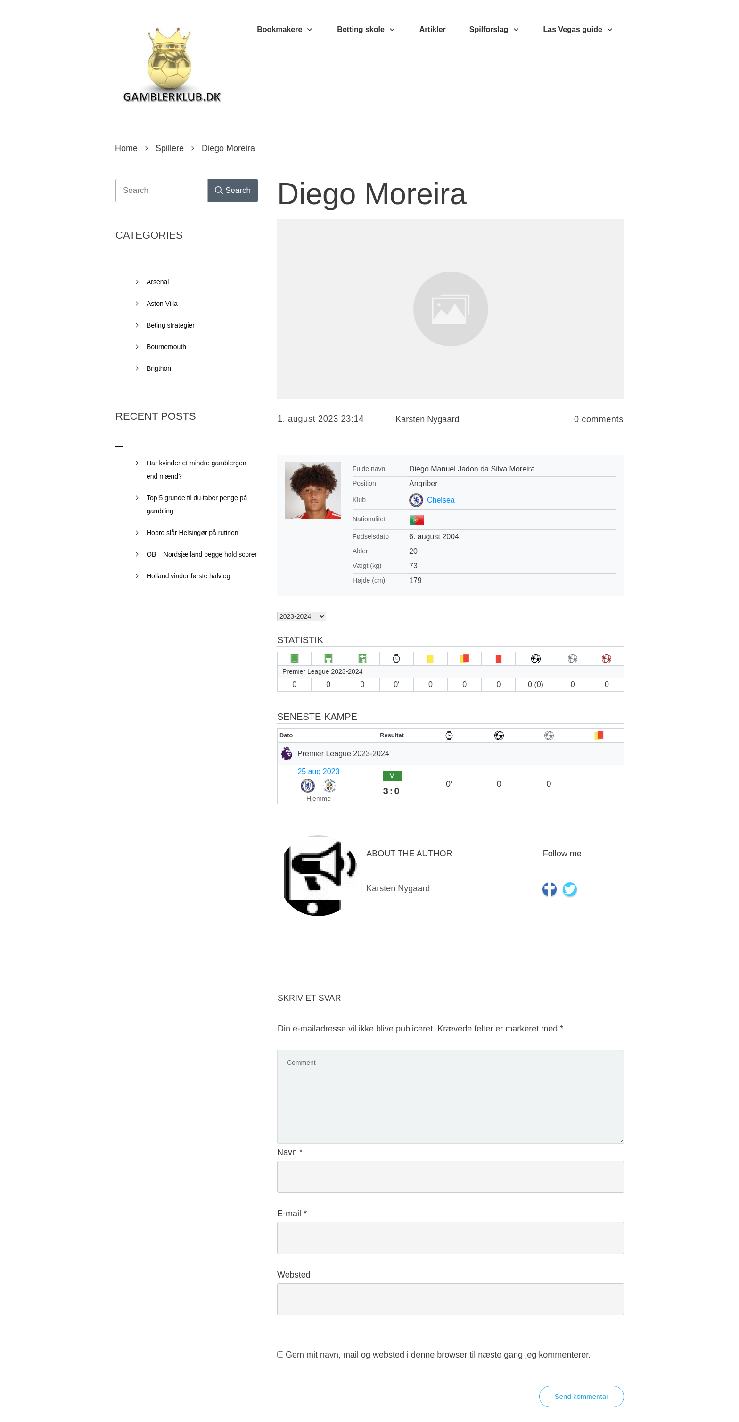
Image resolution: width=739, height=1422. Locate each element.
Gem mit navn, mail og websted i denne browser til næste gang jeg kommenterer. (438, 1329)
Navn (290, 1127)
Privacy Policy (422, 1401)
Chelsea (441, 500)
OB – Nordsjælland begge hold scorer (202, 554)
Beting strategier (171, 325)
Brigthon (159, 368)
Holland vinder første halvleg (188, 576)
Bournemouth (166, 347)
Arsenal (158, 282)
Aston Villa (162, 303)
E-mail (292, 1188)
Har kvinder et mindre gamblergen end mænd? (196, 469)
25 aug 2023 (302, 770)
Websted (294, 1249)
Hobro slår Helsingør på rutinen (192, 532)
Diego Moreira (372, 194)
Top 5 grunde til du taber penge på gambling (197, 504)
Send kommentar (581, 1371)
